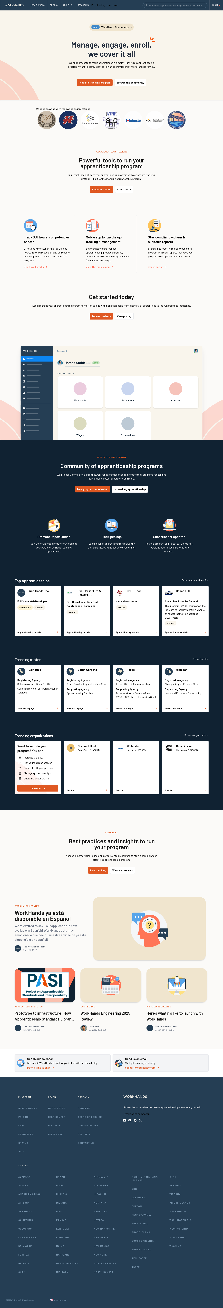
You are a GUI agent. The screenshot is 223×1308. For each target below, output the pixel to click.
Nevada (99, 1220)
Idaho (60, 1185)
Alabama (24, 1176)
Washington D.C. (180, 1220)
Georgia (23, 1263)
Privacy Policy (88, 1125)
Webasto (133, 746)
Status (23, 1142)
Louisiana (63, 1237)
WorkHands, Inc (39, 591)
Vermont (175, 1185)
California (35, 669)
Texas (131, 669)
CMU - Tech (134, 591)
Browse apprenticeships (195, 580)
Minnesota (101, 1176)
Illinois (61, 1194)
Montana (100, 1202)
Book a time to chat (40, 1067)
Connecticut (27, 1237)
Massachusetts (67, 1263)
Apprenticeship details (37, 632)
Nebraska (100, 1211)
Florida (23, 1254)
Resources (25, 1134)
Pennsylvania (141, 1214)
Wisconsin (176, 1237)
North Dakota (103, 1272)
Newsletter (56, 1108)
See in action (157, 266)
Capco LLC (183, 591)
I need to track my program (95, 82)
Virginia (175, 1194)
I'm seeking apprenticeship (130, 489)
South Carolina (87, 669)
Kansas (61, 1220)
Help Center (56, 1116)
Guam (21, 1272)
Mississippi (101, 1185)
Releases (54, 1125)
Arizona (24, 1202)
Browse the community (130, 82)
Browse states (200, 658)
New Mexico (102, 1246)
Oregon (137, 1206)
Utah (172, 1176)
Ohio (135, 1188)
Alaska (23, 1185)
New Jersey (102, 1237)
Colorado (25, 1228)
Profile (87, 790)
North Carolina (105, 1263)
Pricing (23, 1116)
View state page (37, 708)
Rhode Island (141, 1232)
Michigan (181, 669)
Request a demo (101, 189)
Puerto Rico (140, 1223)
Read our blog (98, 870)
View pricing (124, 316)
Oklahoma (138, 1197)
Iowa (59, 1211)
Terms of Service (90, 1116)
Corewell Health (88, 746)
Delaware (25, 1246)
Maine (60, 1246)
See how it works (35, 266)
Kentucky (63, 1228)
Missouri (100, 1194)
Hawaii (60, 1176)
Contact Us (86, 1142)
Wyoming (175, 1246)
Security (84, 1134)
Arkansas (25, 1211)
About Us (84, 1108)
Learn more (124, 189)
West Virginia (179, 1228)
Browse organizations (196, 735)
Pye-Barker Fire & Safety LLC (89, 593)
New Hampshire (104, 1228)
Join (21, 1151)
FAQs (21, 1125)
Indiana (61, 1202)
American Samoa (29, 1194)
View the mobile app (99, 266)
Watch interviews (122, 870)
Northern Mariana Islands (145, 1178)
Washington (177, 1211)
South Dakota (141, 1249)
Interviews (56, 1134)
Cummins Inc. (184, 746)
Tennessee (139, 1258)
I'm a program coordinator (92, 489)
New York (100, 1254)
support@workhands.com (142, 1067)
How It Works (27, 1108)
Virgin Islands (179, 1202)
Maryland (63, 1254)
